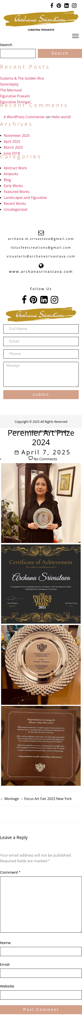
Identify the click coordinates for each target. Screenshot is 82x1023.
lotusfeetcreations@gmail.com (41, 247)
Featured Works (17, 191)
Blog (7, 179)
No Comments (45, 459)
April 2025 (12, 141)
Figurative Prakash (15, 96)
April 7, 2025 (46, 452)
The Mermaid (11, 90)
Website (7, 986)
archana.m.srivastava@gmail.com (41, 239)
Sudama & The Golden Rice (22, 78)
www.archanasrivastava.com (41, 271)
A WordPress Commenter (24, 116)
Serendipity (9, 84)
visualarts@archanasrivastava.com (41, 256)
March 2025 (13, 147)
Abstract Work (15, 168)
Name (5, 942)
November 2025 (17, 135)
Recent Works (15, 203)
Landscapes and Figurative (25, 197)
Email (4, 964)
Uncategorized (15, 209)
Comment (10, 872)
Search (6, 44)
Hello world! (61, 116)
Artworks (11, 173)
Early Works (13, 185)
